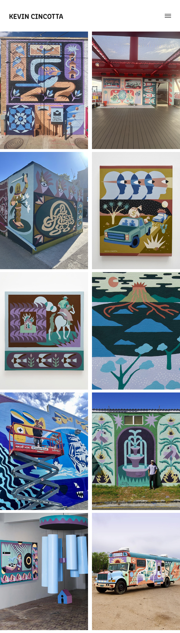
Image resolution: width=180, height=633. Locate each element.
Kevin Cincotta (36, 16)
